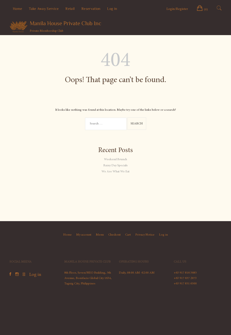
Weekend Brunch (115, 159)
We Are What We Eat (115, 171)
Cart (128, 234)
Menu (100, 234)
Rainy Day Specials (115, 165)
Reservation (90, 9)
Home (17, 9)
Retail (70, 9)
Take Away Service (44, 9)
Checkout (114, 234)
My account (83, 234)
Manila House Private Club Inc (65, 23)
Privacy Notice (145, 234)
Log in (112, 9)
